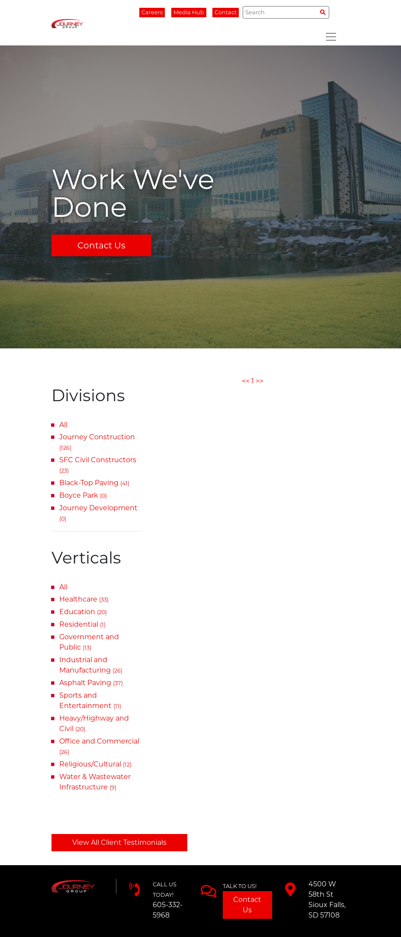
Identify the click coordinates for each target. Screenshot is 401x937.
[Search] (286, 12)
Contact (226, 12)
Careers (152, 12)
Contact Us (101, 245)
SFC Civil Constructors (97, 465)
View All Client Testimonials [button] (119, 842)
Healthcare (84, 599)
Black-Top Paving (94, 483)
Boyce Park (83, 495)
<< (246, 381)
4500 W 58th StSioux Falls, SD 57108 (327, 899)
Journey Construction (97, 442)
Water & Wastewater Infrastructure (95, 782)
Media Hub (188, 12)
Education (83, 612)
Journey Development (98, 513)
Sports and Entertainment (90, 700)
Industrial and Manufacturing (90, 665)
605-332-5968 (168, 910)
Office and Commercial (99, 746)
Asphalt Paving (91, 683)
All (63, 425)
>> (259, 381)
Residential (82, 624)
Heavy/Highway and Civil (94, 723)
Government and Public (89, 642)
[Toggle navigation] (331, 36)
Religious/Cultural (95, 764)
